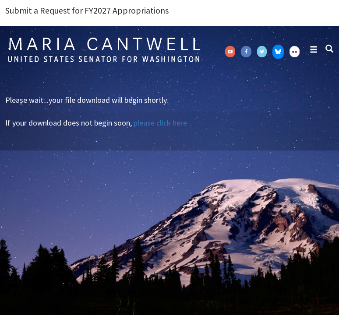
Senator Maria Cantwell (103, 49)
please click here (160, 123)
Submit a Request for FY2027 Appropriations (87, 10)
